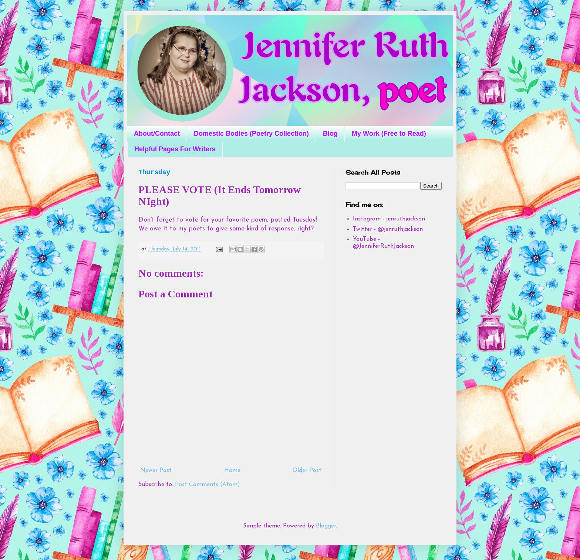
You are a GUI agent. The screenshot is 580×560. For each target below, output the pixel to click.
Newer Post (156, 470)
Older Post (307, 470)
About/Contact (157, 133)
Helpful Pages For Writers (175, 149)
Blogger (326, 526)
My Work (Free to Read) (389, 133)
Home (232, 470)
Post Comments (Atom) (207, 485)
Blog (330, 133)
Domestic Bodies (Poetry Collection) (251, 133)
